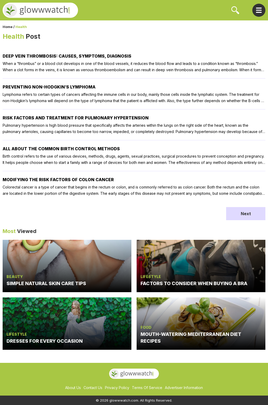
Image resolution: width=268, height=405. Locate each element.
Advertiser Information (184, 387)
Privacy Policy (117, 387)
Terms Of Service (147, 387)
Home (8, 27)
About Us (73, 387)
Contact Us (92, 387)
